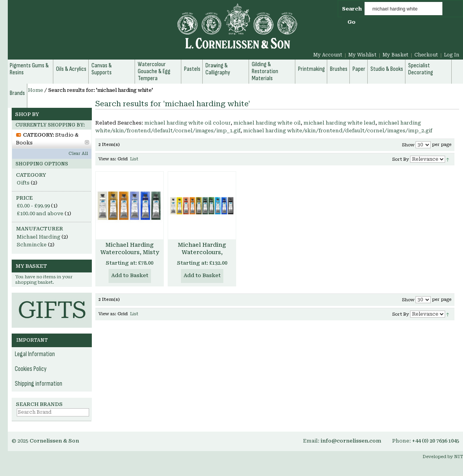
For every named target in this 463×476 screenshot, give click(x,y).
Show (408, 145)
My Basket (395, 55)
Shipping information (38, 384)
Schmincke (32, 245)
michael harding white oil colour (187, 123)
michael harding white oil (267, 123)
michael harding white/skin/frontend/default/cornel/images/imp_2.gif (337, 130)
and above (40, 213)
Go (351, 22)
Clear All (78, 153)
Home (35, 90)
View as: (107, 159)
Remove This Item (87, 142)
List (134, 159)
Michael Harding (38, 237)
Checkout (426, 55)
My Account (327, 55)
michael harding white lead (339, 123)
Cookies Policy (31, 369)
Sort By (400, 159)
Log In (451, 55)
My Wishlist (362, 55)
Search (352, 9)
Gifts (23, 183)
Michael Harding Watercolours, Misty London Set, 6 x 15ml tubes (130, 256)
